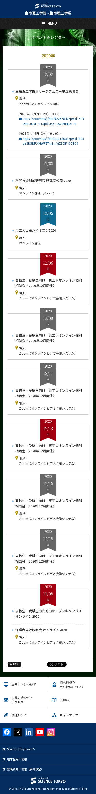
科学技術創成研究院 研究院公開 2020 (43, 180)
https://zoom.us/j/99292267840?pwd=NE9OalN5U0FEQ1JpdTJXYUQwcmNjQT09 (53, 121)
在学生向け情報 (17, 759)
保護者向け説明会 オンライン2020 (41, 629)
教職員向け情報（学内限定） (25, 769)
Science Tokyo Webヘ (21, 749)
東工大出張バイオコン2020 (35, 230)
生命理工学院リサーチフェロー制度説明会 (47, 91)
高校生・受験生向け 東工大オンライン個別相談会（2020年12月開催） (48, 283)
